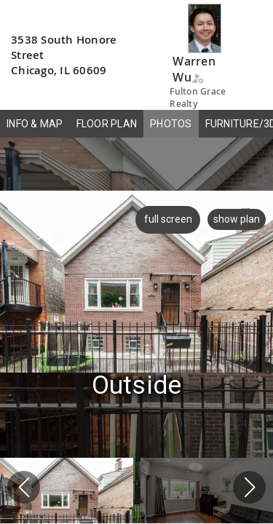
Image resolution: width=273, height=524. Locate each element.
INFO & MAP (35, 124)
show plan (236, 219)
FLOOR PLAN (107, 124)
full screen (166, 219)
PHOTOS (171, 124)
